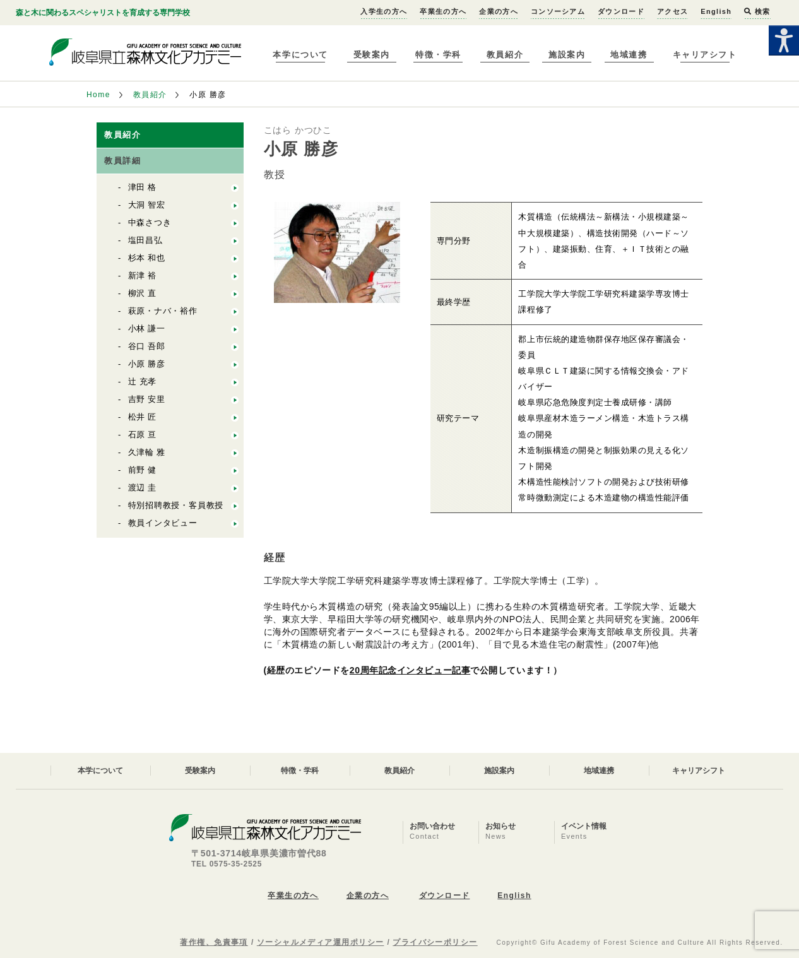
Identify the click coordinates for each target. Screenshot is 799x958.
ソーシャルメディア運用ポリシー (320, 942)
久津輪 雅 (147, 452)
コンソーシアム (558, 11)
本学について (300, 54)
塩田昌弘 (145, 240)
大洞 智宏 (147, 205)
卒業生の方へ (443, 11)
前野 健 (142, 470)
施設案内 (566, 54)
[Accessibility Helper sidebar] (784, 40)
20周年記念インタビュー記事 (410, 670)
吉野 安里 (147, 399)
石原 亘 (142, 434)
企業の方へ (498, 11)
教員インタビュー (163, 523)
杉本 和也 (147, 258)
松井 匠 (142, 417)
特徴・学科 (438, 54)
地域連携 (628, 54)
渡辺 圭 (142, 487)
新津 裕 (142, 275)
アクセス (672, 11)
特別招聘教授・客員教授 (176, 505)
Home (98, 94)
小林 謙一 (147, 328)
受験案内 (371, 54)
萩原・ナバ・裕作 (163, 311)
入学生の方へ (383, 11)
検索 (757, 11)
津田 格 (142, 187)
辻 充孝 (142, 381)
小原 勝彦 (147, 364)
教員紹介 (505, 54)
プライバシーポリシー (435, 942)
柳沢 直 (142, 293)
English (716, 11)
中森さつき (150, 222)
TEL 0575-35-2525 (226, 864)
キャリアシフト (705, 54)
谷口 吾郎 (147, 346)
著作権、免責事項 (214, 942)
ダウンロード (621, 11)
